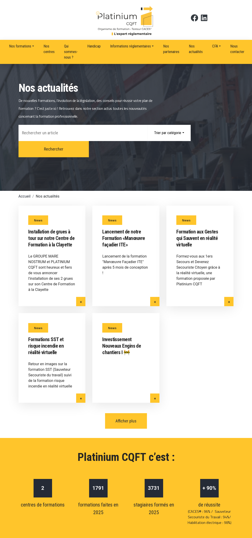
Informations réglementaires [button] (130, 46)
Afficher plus (126, 380)
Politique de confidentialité (121, 511)
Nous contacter (237, 49)
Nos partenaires (171, 49)
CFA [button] (215, 46)
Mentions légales (76, 511)
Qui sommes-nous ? (71, 52)
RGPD (219, 511)
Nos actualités (196, 49)
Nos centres (49, 49)
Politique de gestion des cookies (179, 511)
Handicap (94, 46)
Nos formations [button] (20, 46)
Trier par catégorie (167, 133)
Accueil (25, 180)
